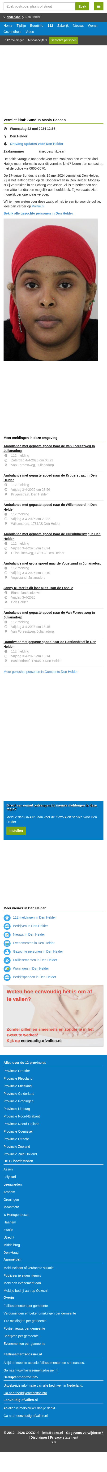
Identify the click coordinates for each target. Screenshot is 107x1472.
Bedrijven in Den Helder (26, 926)
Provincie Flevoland (18, 1078)
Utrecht (9, 1237)
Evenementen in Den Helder (29, 943)
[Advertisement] (53, 86)
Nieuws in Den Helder (24, 934)
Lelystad (10, 1177)
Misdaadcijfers (37, 40)
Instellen (16, 830)
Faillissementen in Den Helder (30, 960)
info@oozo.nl (52, 1433)
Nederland (14, 17)
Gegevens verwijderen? (84, 1433)
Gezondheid (12, 32)
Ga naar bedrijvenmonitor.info (25, 1393)
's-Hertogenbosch (16, 1215)
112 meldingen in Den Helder (30, 917)
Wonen (93, 25)
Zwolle (8, 1230)
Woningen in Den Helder (26, 968)
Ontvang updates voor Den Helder (36, 144)
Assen (8, 1169)
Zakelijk (62, 25)
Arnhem (9, 1192)
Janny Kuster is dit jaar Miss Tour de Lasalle (38, 588)
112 (50, 25)
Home (8, 25)
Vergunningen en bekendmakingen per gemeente (40, 1313)
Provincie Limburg (17, 1109)
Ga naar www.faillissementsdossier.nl (31, 1370)
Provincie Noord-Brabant (22, 1116)
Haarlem (10, 1222)
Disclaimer (38, 1437)
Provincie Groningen (19, 1101)
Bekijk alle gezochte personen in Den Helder (38, 213)
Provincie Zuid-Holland (20, 1154)
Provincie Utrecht (16, 1139)
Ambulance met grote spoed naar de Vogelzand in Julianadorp (52, 563)
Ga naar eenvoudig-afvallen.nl (26, 1416)
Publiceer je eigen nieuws (22, 1275)
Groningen (11, 1199)
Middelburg (12, 1245)
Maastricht (11, 1207)
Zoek (82, 6)
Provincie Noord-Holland (21, 1124)
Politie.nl (38, 206)
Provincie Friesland (18, 1086)
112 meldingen (15, 40)
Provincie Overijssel (18, 1131)
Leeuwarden (13, 1184)
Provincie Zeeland (17, 1146)
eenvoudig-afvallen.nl (41, 1040)
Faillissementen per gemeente (26, 1306)
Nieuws (78, 25)
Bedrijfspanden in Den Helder (30, 977)
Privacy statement (64, 1437)
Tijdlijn (21, 25)
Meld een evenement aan (22, 1283)
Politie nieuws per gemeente (24, 1328)
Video (30, 32)
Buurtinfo (36, 25)
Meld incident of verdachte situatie (29, 1268)
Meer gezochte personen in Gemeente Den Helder (41, 672)
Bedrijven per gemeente (21, 1336)
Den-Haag (11, 1252)
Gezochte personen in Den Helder (33, 951)
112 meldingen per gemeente (25, 1321)
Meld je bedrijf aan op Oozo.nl (25, 1290)
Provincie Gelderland (19, 1093)
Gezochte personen (64, 40)
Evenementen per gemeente (24, 1343)
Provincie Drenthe (17, 1071)
